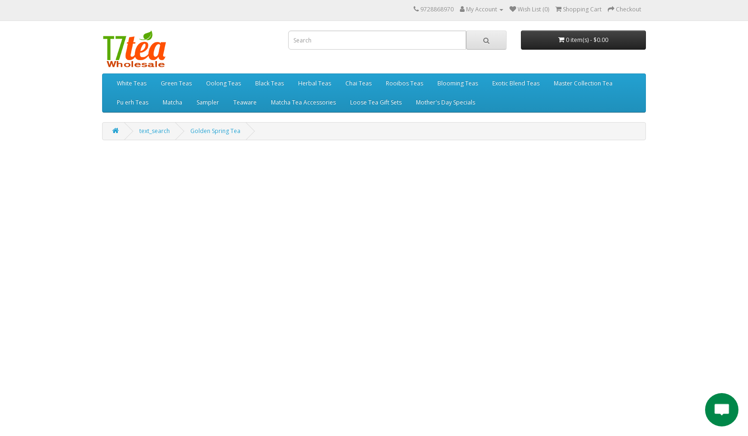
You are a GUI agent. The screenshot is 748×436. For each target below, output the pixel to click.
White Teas (131, 83)
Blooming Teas (457, 83)
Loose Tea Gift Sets (376, 102)
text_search (154, 131)
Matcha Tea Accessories (303, 102)
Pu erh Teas (132, 102)
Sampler (208, 102)
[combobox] (377, 40)
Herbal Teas (314, 83)
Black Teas (269, 83)
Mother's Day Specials (445, 102)
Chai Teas (358, 83)
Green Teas (176, 83)
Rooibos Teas (404, 83)
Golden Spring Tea (215, 131)
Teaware (245, 102)
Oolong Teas (223, 83)
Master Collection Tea (583, 83)
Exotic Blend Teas (516, 83)
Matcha (172, 102)
